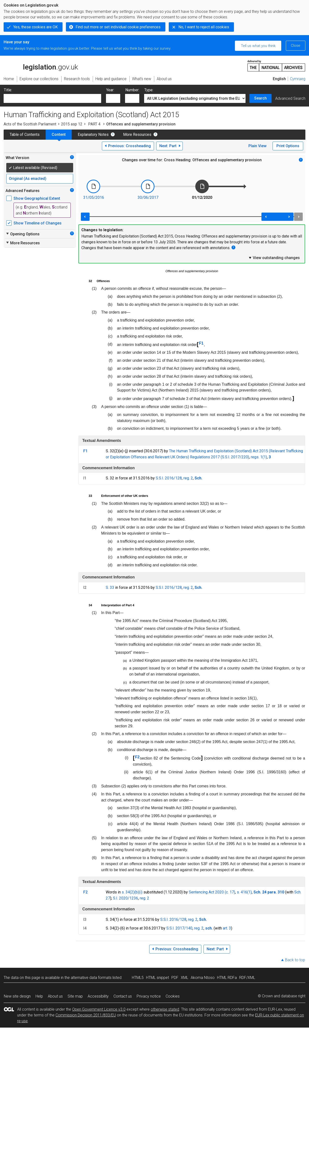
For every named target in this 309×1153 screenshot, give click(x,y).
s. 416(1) (244, 892)
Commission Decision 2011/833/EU (86, 1015)
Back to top (295, 960)
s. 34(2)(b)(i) (132, 892)
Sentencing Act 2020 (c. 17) (212, 892)
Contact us (122, 996)
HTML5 (138, 977)
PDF (174, 977)
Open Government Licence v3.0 (99, 1009)
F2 (137, 757)
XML (184, 977)
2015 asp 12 (71, 124)
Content (59, 134)
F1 (201, 343)
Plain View (257, 146)
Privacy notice (149, 996)
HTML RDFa (227, 977)
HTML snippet (157, 977)
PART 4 (94, 124)
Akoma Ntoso (203, 977)
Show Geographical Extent (37, 198)
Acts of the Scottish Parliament (30, 124)
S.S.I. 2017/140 (179, 928)
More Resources (137, 134)
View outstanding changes (274, 257)
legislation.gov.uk (41, 65)
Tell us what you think (258, 46)
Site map (75, 996)
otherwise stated (165, 1009)
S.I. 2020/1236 (125, 898)
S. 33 (110, 587)
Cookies (173, 996)
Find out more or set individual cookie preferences (118, 27)
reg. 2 (188, 478)
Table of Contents (25, 134)
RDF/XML (247, 977)
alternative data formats (91, 977)
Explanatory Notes (93, 134)
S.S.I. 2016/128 (169, 478)
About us (55, 996)
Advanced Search (290, 98)
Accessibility (98, 996)
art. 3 (227, 928)
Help (39, 996)
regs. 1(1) (259, 457)
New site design (17, 996)
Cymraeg (297, 79)
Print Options (287, 146)
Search (260, 98)
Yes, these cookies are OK (35, 27)
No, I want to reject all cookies (203, 27)
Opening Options (23, 233)
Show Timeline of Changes (38, 223)
